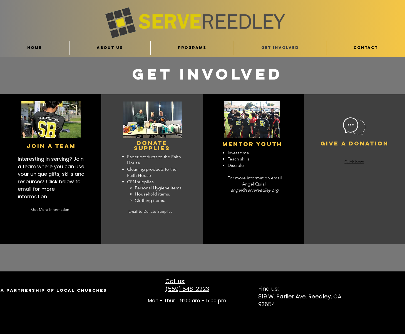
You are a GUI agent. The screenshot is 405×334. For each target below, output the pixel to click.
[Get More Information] (50, 209)
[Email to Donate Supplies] (150, 211)
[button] (252, 212)
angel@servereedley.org (255, 190)
